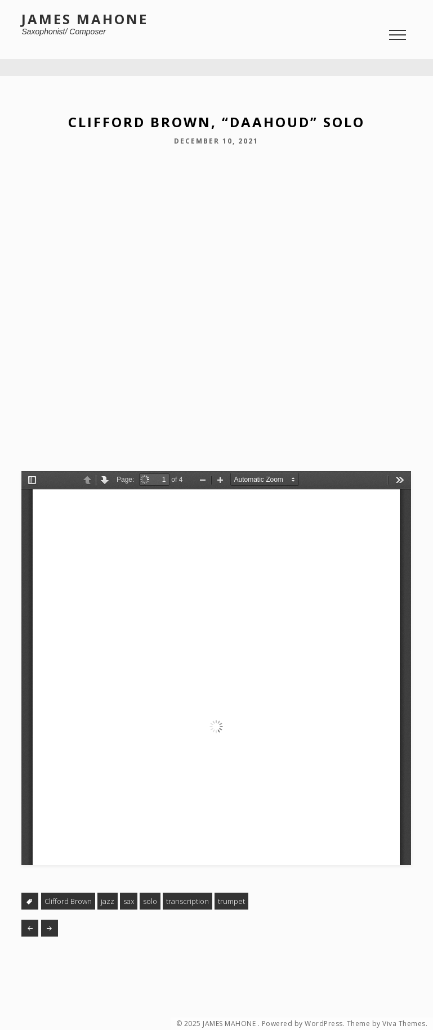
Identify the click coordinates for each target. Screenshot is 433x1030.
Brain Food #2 (29, 928)
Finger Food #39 (49, 928)
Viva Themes (404, 1023)
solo (150, 901)
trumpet (231, 901)
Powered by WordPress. (303, 1023)
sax (128, 901)
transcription (187, 901)
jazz (107, 901)
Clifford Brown (68, 901)
